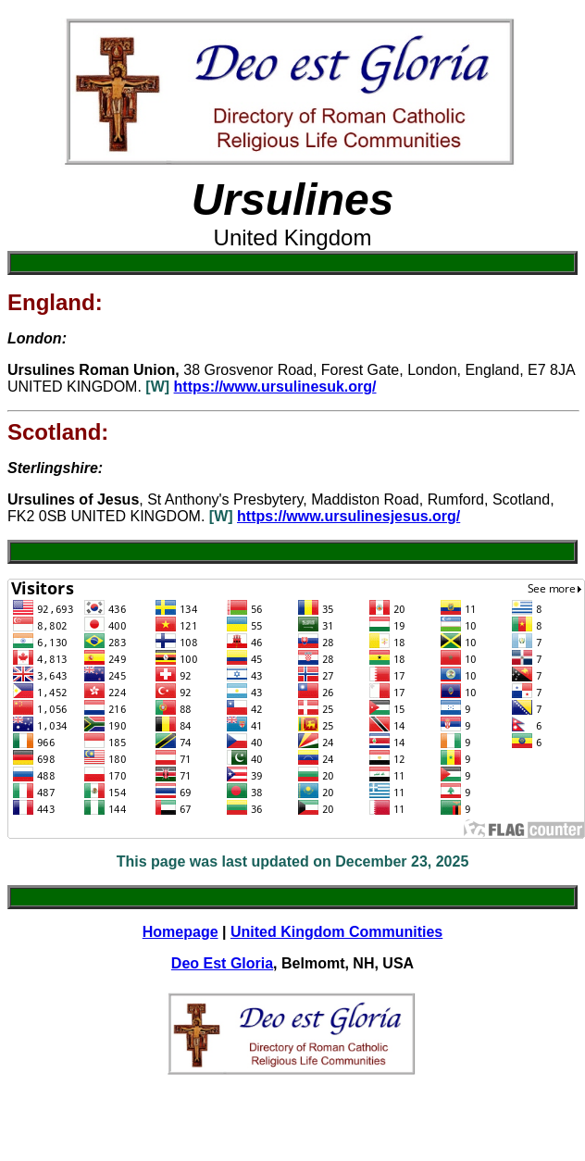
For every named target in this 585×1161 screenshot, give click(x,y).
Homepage (180, 932)
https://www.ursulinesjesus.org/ (348, 516)
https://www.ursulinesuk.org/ (275, 386)
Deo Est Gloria (222, 963)
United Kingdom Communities (336, 932)
